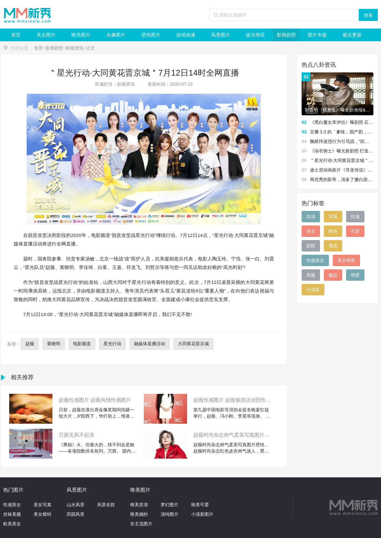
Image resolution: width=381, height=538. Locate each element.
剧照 (310, 245)
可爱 (355, 231)
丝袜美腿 (12, 514)
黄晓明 (53, 343)
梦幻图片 (169, 504)
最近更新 (352, 34)
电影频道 (82, 343)
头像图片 (115, 34)
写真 (333, 216)
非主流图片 (141, 523)
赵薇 (29, 343)
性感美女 (315, 260)
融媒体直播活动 (149, 343)
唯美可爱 (200, 504)
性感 (355, 216)
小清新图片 (202, 514)
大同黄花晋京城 (193, 343)
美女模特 (42, 514)
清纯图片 (169, 514)
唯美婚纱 (139, 514)
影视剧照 (286, 34)
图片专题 (317, 34)
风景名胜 (106, 504)
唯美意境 (139, 504)
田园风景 (75, 514)
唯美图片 (80, 34)
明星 (355, 275)
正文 (90, 47)
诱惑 (333, 245)
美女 (310, 231)
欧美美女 (12, 523)
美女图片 (46, 34)
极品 (333, 275)
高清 (310, 216)
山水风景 (75, 504)
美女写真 (42, 504)
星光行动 (112, 343)
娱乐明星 (255, 34)
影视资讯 (75, 47)
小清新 (313, 289)
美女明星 (346, 260)
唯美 (333, 231)
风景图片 (220, 34)
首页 (16, 34)
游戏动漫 (185, 34)
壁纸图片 (150, 34)
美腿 (310, 275)
